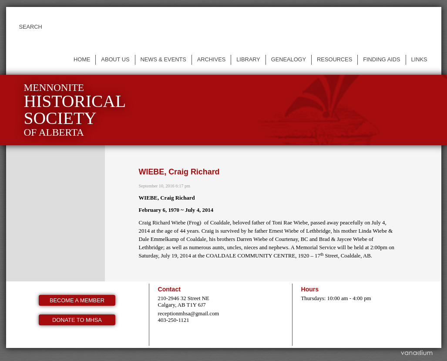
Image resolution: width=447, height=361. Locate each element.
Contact (169, 289)
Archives (211, 59)
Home (82, 59)
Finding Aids (381, 59)
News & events (163, 59)
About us (115, 59)
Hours (310, 289)
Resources (334, 59)
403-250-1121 (173, 320)
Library (248, 59)
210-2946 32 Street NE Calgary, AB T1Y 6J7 (183, 301)
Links (419, 59)
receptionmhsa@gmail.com (188, 314)
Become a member (77, 300)
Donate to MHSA (77, 320)
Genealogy (288, 59)
